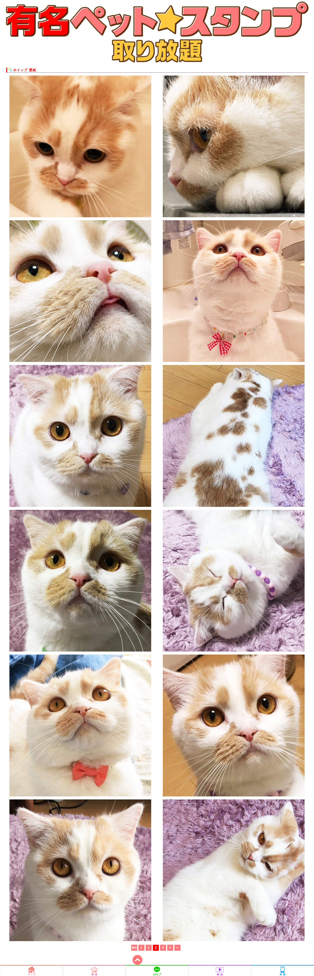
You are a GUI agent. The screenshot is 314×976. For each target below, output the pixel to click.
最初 (134, 947)
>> (177, 947)
